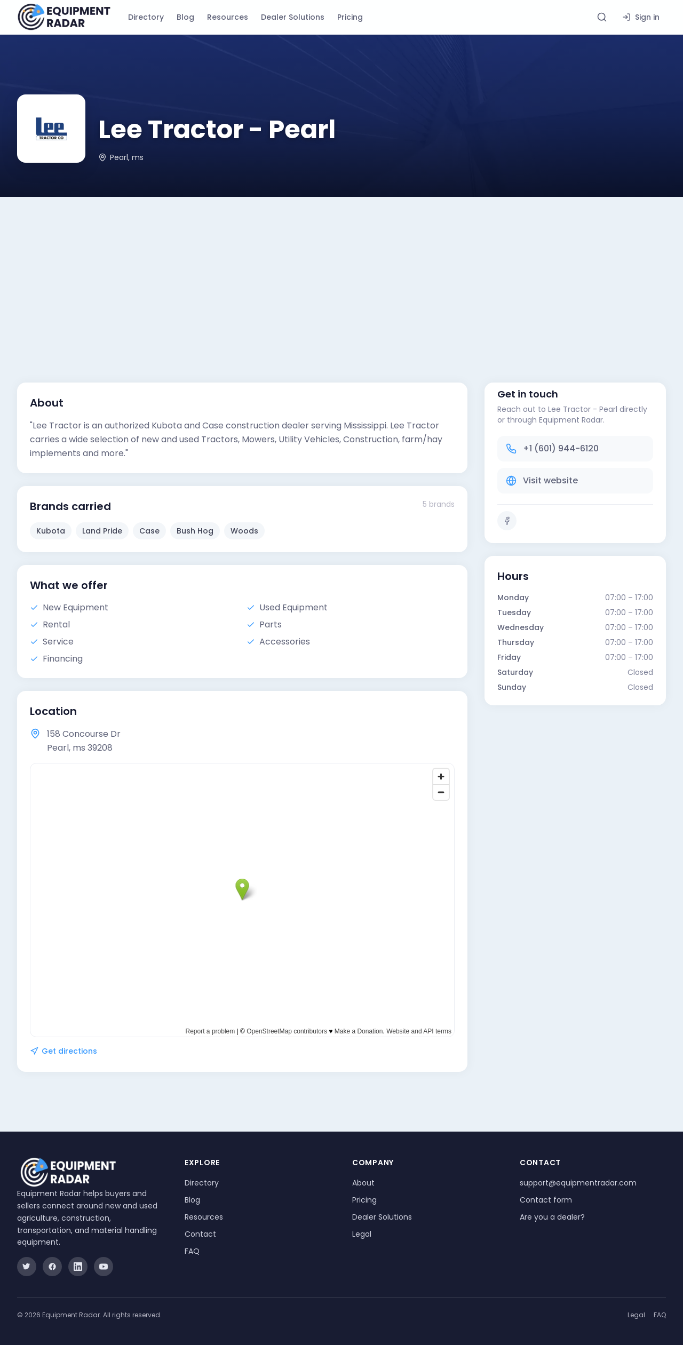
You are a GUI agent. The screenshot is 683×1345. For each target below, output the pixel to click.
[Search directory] (601, 17)
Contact (200, 1234)
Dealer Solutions (292, 17)
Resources (227, 17)
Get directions (63, 1051)
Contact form (546, 1200)
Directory (146, 17)
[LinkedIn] (78, 1266)
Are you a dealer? (552, 1217)
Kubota (50, 531)
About (363, 1182)
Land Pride (102, 531)
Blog (185, 17)
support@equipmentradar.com (578, 1182)
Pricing (350, 17)
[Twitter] (26, 1266)
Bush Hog (195, 531)
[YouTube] (103, 1266)
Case (149, 531)
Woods (244, 531)
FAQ (192, 1251)
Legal (361, 1234)
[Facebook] (507, 520)
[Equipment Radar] (64, 17)
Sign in (641, 17)
